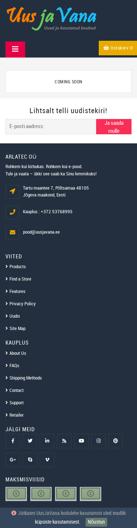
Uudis (14, 316)
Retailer (16, 415)
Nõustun (96, 522)
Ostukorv (118, 48)
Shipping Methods (25, 378)
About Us (17, 353)
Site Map (17, 328)
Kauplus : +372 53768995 (48, 211)
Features (17, 291)
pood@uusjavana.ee (41, 232)
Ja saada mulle (114, 127)
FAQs (14, 365)
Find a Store (20, 279)
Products (17, 266)
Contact (16, 390)
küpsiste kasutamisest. (58, 522)
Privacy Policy (22, 303)
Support (16, 402)
